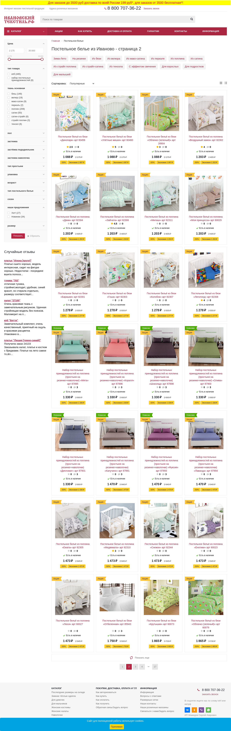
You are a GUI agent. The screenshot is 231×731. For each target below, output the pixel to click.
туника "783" (11, 280)
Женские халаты (60, 711)
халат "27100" (12, 300)
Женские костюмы (60, 707)
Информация (211, 31)
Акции (59, 31)
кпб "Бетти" (11, 320)
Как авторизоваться (106, 692)
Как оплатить (102, 700)
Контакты (181, 31)
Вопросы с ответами (150, 696)
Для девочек (57, 700)
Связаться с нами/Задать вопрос (157, 711)
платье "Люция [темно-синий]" (22, 340)
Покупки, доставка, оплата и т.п (116, 688)
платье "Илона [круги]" (18, 260)
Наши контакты (148, 703)
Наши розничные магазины (154, 707)
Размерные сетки (149, 700)
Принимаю (117, 726)
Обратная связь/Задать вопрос (112, 707)
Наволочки (57, 715)
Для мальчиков (59, 703)
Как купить (85, 31)
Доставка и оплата (119, 31)
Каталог (16, 31)
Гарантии (153, 31)
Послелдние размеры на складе (68, 692)
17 (155, 666)
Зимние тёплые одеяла (63, 696)
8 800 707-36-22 (124, 8)
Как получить (102, 703)
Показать (18, 235)
